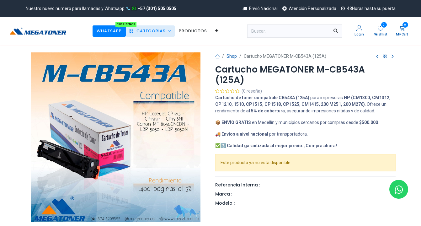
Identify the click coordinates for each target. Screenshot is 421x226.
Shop (231, 56)
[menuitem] (109, 30)
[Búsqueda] (335, 31)
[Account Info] (359, 31)
